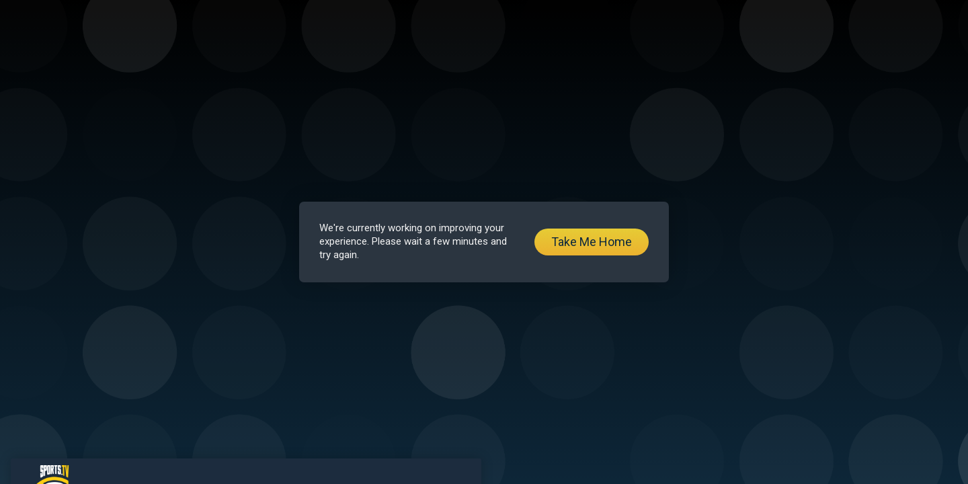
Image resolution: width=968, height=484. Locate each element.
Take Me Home (591, 242)
